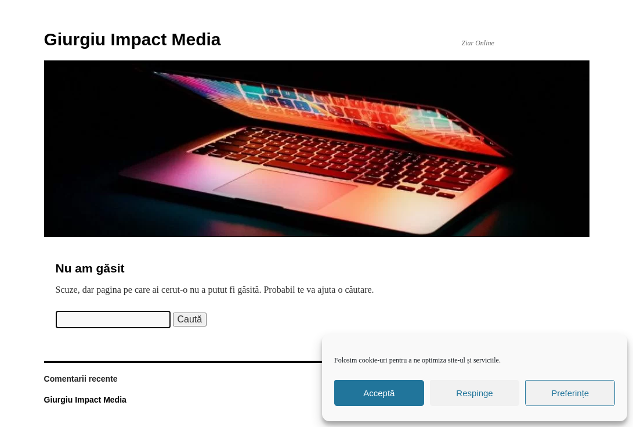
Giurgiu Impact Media (132, 39)
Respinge (474, 393)
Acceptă (379, 393)
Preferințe (570, 393)
